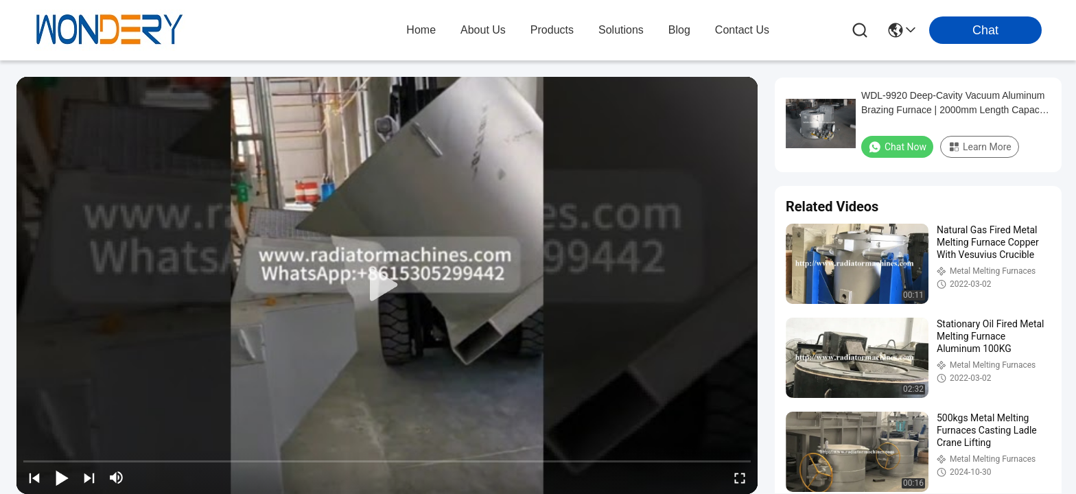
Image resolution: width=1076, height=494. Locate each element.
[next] (89, 477)
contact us (742, 30)
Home (421, 30)
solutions (621, 30)
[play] (387, 285)
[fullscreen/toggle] (739, 477)
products (552, 30)
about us (483, 30)
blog (679, 30)
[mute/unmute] (116, 477)
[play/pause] (61, 477)
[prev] (34, 477)
